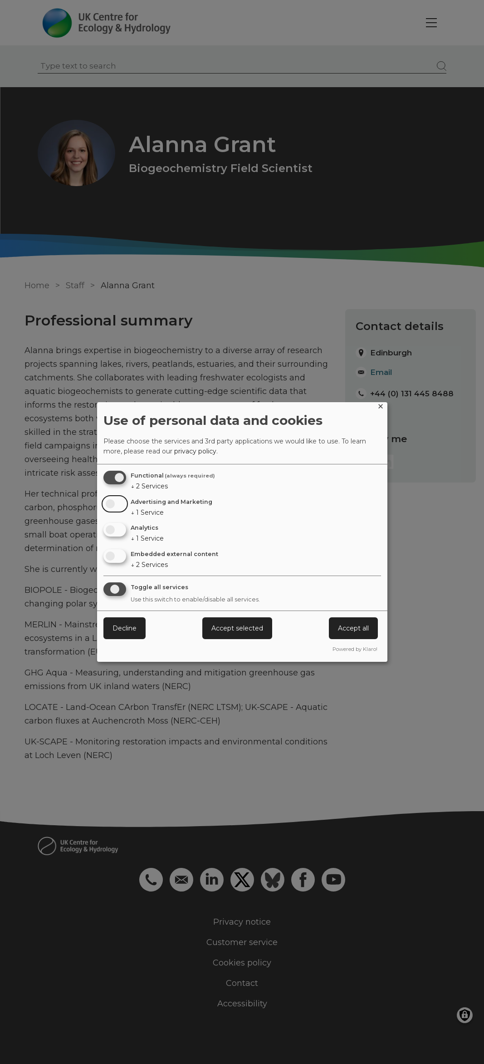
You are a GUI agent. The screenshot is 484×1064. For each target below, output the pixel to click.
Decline (124, 628)
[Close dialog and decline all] (380, 408)
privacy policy (195, 451)
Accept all (353, 628)
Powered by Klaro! (354, 649)
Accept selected (237, 628)
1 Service (147, 512)
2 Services (149, 486)
